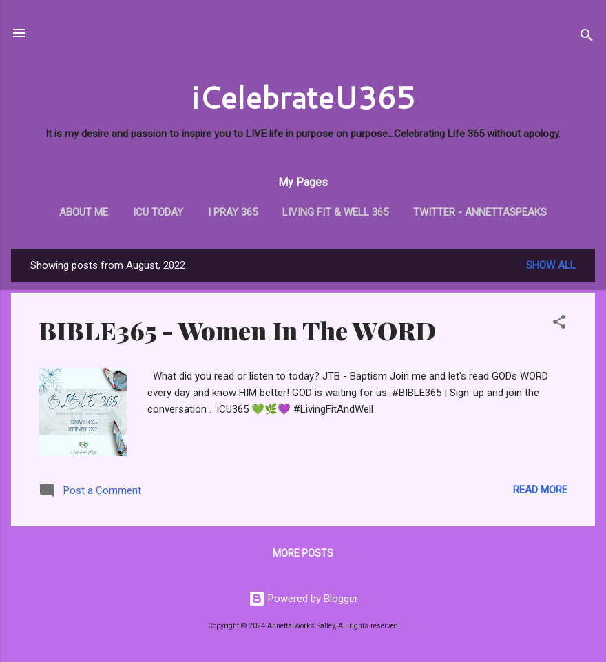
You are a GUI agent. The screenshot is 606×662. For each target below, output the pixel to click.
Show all (551, 265)
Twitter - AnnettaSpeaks (480, 212)
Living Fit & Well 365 (335, 212)
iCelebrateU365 (303, 97)
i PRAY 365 (233, 212)
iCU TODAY (158, 212)
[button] (559, 324)
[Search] (586, 38)
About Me (83, 212)
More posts (303, 553)
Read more (540, 490)
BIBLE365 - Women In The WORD (237, 329)
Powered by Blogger (303, 598)
